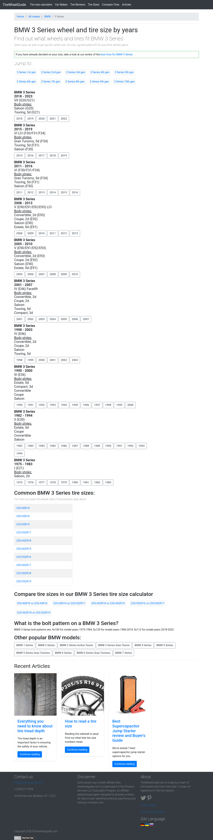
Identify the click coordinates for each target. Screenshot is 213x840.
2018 (19, 118)
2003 (41, 319)
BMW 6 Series (63, 652)
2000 (41, 360)
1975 (19, 482)
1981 (86, 482)
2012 (30, 192)
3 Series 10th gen (124, 81)
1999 (30, 360)
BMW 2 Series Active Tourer (76, 645)
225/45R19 (22, 524)
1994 (64, 405)
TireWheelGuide (14, 5)
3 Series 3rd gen (75, 72)
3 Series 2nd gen (51, 72)
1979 (64, 482)
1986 (64, 445)
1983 (30, 445)
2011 (19, 192)
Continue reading (30, 754)
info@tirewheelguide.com (28, 782)
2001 (19, 319)
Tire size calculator (42, 4)
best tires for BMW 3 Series (117, 54)
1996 (86, 405)
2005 (19, 274)
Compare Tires (110, 4)
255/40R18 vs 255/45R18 (32, 603)
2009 (30, 233)
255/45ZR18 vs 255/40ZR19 (108, 603)
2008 (19, 233)
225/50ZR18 (23, 573)
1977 (41, 482)
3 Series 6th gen (26, 81)
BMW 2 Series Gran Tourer (114, 645)
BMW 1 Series (24, 645)
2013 (41, 192)
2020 (41, 118)
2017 (41, 155)
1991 (30, 405)
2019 (30, 118)
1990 (19, 405)
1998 (19, 360)
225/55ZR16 (23, 557)
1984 (41, 445)
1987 (75, 445)
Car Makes (61, 4)
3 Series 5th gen (124, 72)
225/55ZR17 (23, 532)
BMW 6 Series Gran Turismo (93, 652)
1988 (86, 445)
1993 (53, 405)
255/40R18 (22, 508)
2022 (64, 118)
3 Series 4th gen (99, 72)
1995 (75, 405)
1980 (75, 482)
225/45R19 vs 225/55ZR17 (69, 603)
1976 (30, 482)
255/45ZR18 (23, 540)
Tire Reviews (77, 4)
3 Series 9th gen (99, 81)
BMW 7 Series (123, 652)
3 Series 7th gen (50, 81)
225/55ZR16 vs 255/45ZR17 (147, 603)
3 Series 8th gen (75, 81)
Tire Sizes (93, 4)
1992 (41, 405)
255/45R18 (22, 516)
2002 (30, 319)
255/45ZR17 (23, 565)
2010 (41, 233)
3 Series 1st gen (26, 72)
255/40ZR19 (23, 548)
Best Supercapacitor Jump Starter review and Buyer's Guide (128, 731)
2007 (41, 274)
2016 (30, 155)
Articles (126, 4)
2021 (53, 118)
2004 (53, 319)
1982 (19, 445)
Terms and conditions (153, 811)
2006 (30, 274)
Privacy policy (148, 805)
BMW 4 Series (143, 645)
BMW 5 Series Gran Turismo (33, 652)
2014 (53, 192)
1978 (53, 482)
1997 (97, 405)
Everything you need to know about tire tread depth (35, 726)
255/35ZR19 (23, 581)
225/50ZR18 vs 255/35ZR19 (33, 612)
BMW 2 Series (46, 645)
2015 (19, 155)
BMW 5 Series (164, 645)
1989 (97, 445)
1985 (53, 445)
